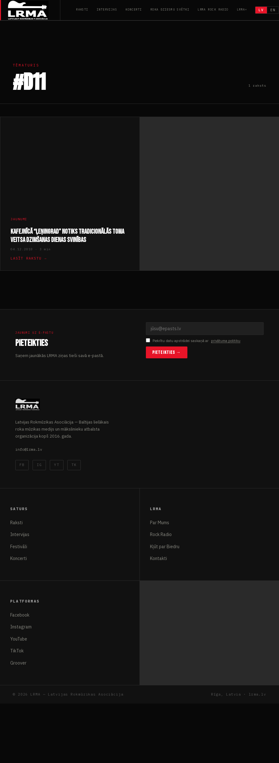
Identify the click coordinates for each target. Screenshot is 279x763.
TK (74, 465)
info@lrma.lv (28, 449)
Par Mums (159, 523)
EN (272, 10)
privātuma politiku (225, 341)
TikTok (17, 651)
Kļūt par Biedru (164, 546)
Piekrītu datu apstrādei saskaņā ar (193, 341)
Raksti (82, 9)
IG (39, 465)
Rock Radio (161, 534)
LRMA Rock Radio (213, 9)
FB (22, 465)
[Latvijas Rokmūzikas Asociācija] (34, 10)
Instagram (21, 627)
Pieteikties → (166, 352)
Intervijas (107, 9)
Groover (18, 663)
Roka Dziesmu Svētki (169, 9)
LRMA (241, 9)
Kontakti (158, 558)
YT (56, 465)
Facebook (19, 615)
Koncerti (133, 9)
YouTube (18, 639)
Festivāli (18, 546)
